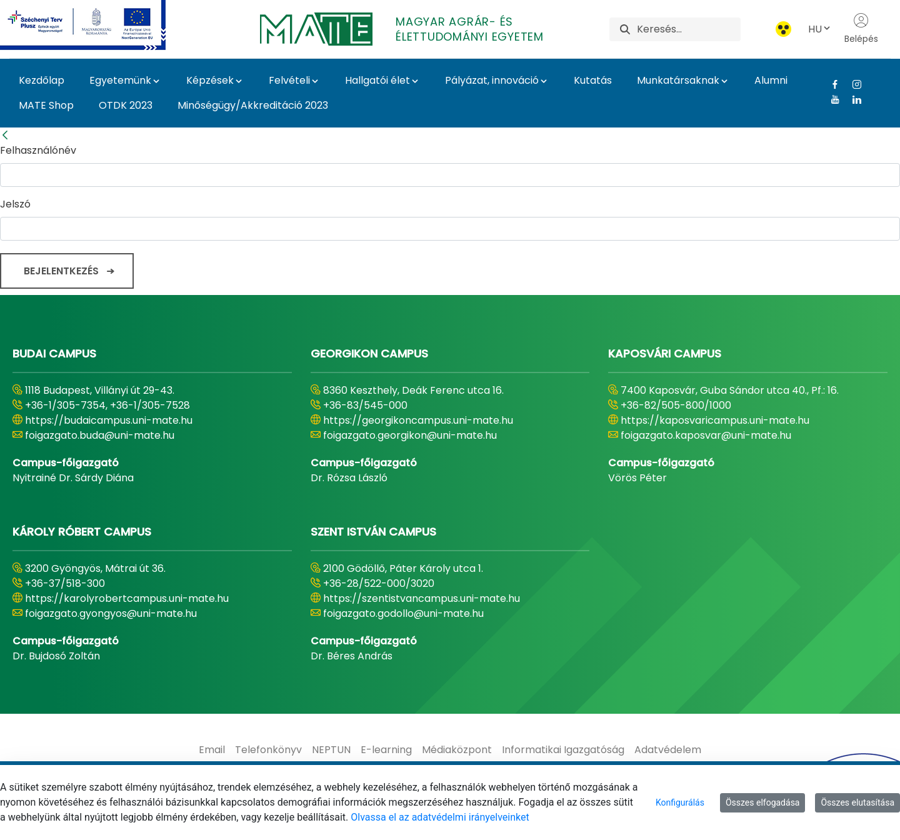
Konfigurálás (680, 803)
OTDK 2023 (125, 105)
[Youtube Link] (830, 99)
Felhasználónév (38, 150)
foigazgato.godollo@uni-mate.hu (403, 613)
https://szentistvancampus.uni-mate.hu (421, 598)
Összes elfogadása (763, 803)
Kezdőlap (41, 80)
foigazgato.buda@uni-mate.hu (99, 435)
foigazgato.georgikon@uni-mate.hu (410, 435)
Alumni (771, 80)
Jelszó (15, 204)
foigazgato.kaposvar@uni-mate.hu (706, 435)
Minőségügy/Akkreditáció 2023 (253, 105)
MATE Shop (46, 105)
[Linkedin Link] (852, 99)
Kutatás (593, 80)
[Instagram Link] (852, 84)
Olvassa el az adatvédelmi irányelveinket (440, 817)
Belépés (861, 28)
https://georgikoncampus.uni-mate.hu (418, 420)
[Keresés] (689, 29)
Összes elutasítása (857, 803)
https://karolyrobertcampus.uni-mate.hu (127, 598)
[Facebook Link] (830, 84)
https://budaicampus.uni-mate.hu (108, 420)
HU (820, 29)
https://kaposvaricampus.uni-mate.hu (715, 420)
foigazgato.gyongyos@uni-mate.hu (111, 613)
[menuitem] (212, 750)
